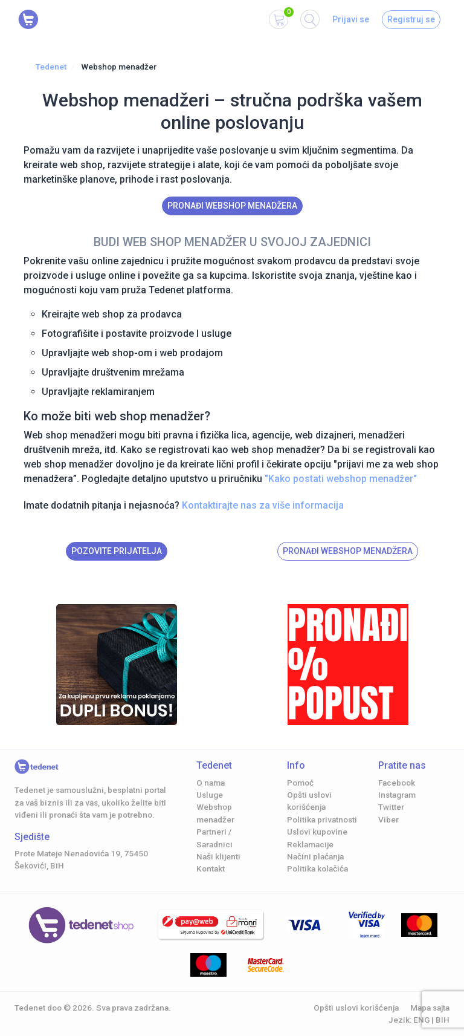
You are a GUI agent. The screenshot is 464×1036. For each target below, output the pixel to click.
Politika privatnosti (322, 819)
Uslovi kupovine (317, 831)
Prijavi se (350, 19)
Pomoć (300, 782)
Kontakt (210, 868)
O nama (210, 782)
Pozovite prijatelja (116, 551)
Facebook (396, 782)
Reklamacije (310, 844)
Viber (388, 819)
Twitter (391, 807)
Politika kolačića (317, 868)
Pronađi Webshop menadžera (232, 205)
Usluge (209, 795)
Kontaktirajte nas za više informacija (263, 505)
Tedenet (51, 66)
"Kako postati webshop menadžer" (341, 478)
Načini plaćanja (315, 856)
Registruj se (411, 19)
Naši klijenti (218, 856)
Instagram (397, 795)
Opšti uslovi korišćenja (356, 1007)
